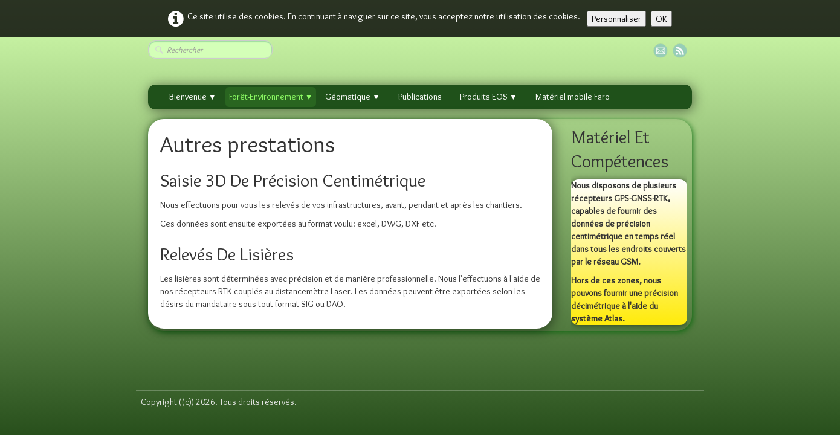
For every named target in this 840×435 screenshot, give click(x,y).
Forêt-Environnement (271, 96)
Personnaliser (616, 18)
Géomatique (352, 96)
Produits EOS (488, 96)
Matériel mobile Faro (572, 96)
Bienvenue (192, 96)
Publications (420, 96)
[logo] (145, 362)
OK (661, 18)
